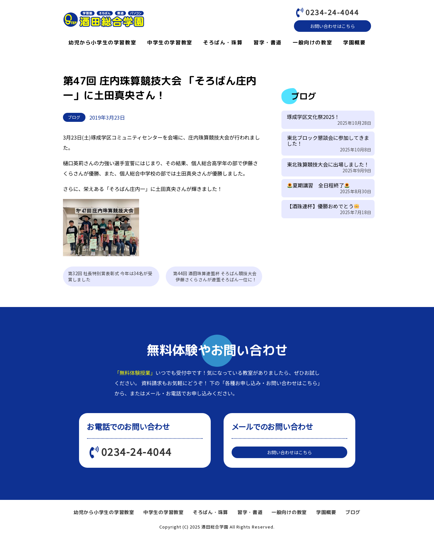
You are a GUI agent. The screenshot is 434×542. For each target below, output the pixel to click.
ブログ (352, 516)
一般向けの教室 (312, 44)
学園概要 (354, 44)
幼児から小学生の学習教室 (102, 44)
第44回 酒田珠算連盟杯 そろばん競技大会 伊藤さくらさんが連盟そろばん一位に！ (217, 278)
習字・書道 (267, 44)
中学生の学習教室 (169, 44)
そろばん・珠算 (223, 44)
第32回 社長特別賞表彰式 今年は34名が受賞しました (110, 278)
